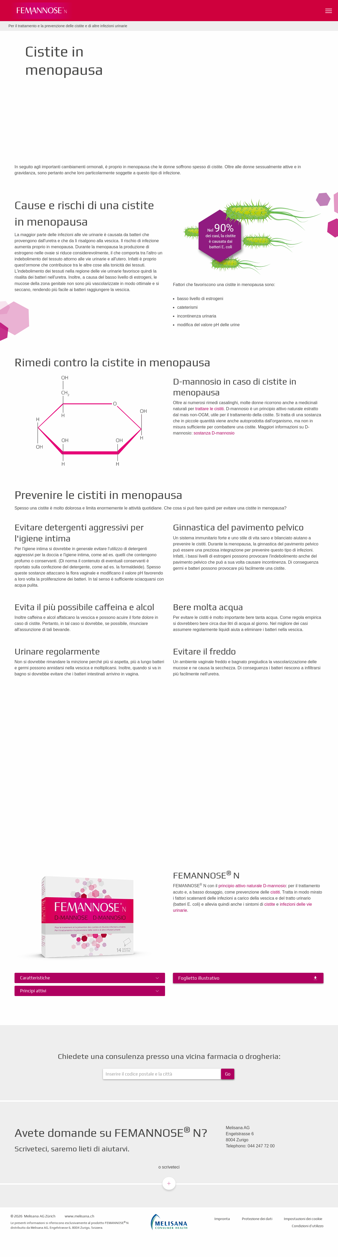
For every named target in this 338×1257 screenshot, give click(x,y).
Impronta (222, 1219)
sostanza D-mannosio (214, 433)
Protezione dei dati (257, 1219)
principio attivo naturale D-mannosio (252, 886)
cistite (269, 904)
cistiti (275, 892)
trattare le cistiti (209, 408)
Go (228, 1074)
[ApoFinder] (168, 1074)
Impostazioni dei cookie (303, 1219)
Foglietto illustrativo (198, 978)
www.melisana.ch (79, 1216)
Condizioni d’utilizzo (307, 1226)
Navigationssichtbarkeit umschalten (329, 9)
